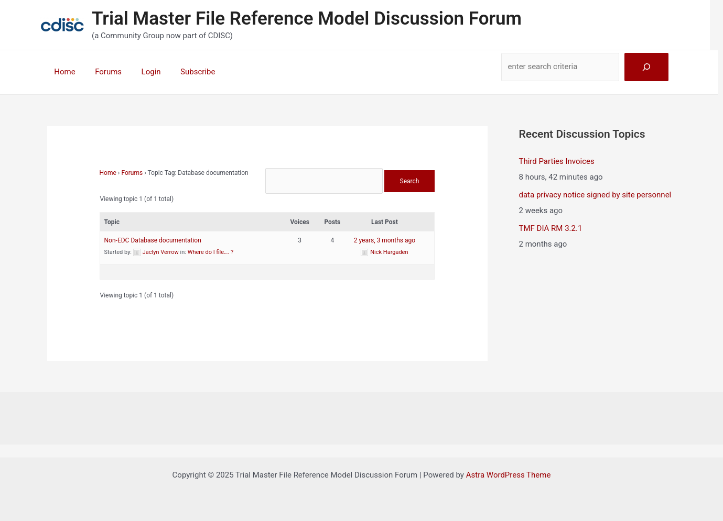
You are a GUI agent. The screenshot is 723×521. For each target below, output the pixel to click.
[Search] (646, 67)
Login (141, 71)
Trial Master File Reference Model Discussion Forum (307, 18)
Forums (102, 71)
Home (62, 71)
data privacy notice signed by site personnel (595, 194)
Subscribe (184, 71)
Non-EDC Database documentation (152, 240)
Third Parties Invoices (557, 161)
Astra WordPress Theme (508, 475)
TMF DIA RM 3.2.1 (550, 228)
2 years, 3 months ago (384, 240)
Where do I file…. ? (211, 252)
